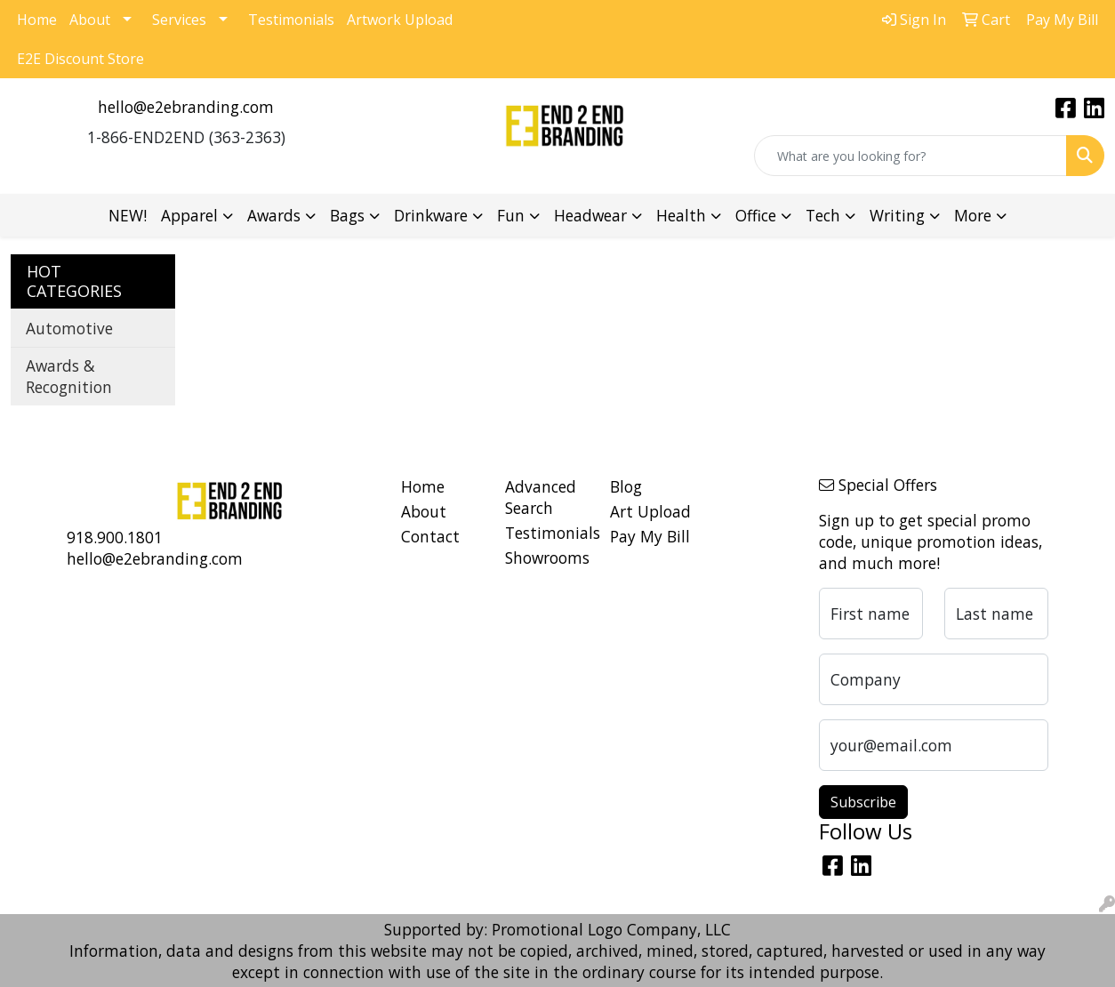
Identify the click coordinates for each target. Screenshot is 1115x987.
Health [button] (681, 215)
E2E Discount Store (80, 58)
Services (179, 19)
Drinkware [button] (431, 215)
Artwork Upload (400, 19)
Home (37, 19)
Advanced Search (540, 497)
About (89, 19)
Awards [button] (274, 215)
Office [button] (755, 215)
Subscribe (863, 802)
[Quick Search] (910, 155)
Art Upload (650, 511)
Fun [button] (511, 215)
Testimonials (291, 19)
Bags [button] (347, 215)
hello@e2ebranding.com (186, 106)
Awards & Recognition (69, 376)
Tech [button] (823, 215)
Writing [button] (897, 215)
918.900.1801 (115, 537)
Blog (626, 486)
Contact (430, 536)
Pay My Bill (650, 536)
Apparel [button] (189, 215)
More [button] (972, 215)
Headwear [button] (590, 215)
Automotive (69, 328)
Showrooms (547, 557)
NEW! (127, 215)
